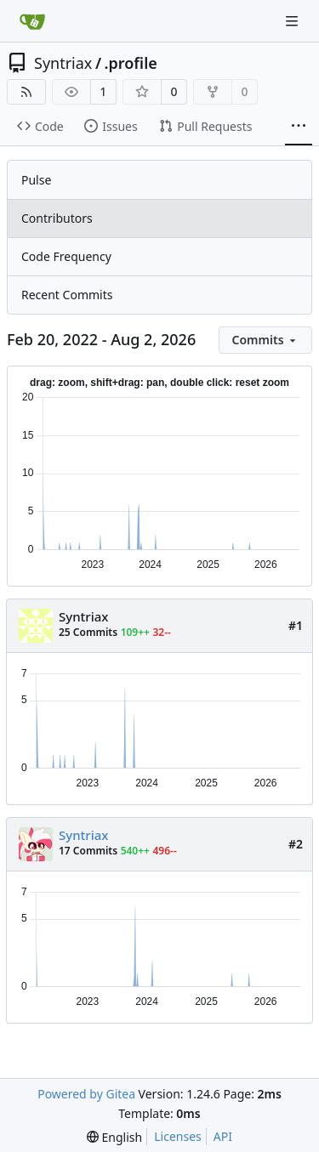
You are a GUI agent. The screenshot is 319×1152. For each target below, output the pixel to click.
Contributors (57, 218)
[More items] (298, 126)
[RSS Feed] (26, 92)
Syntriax (63, 62)
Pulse (36, 180)
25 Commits (88, 632)
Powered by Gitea (86, 1094)
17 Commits (88, 850)
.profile (131, 62)
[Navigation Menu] (293, 21)
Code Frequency (66, 256)
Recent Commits (66, 295)
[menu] (265, 340)
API (223, 1136)
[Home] (32, 21)
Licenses (178, 1136)
